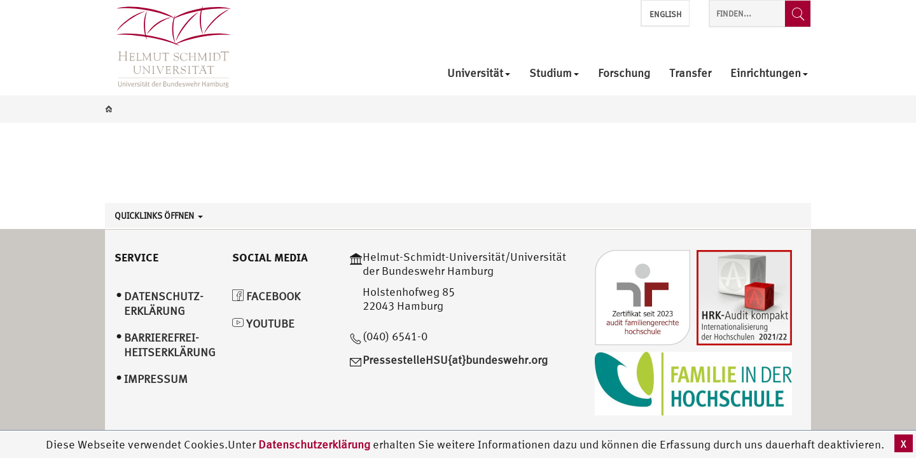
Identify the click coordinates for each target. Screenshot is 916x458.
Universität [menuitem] (478, 73)
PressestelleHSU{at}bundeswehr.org (455, 359)
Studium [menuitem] (554, 73)
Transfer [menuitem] (690, 73)
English (665, 14)
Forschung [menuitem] (624, 73)
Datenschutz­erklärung (164, 303)
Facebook (266, 296)
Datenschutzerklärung (314, 444)
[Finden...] (797, 14)
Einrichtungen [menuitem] (769, 73)
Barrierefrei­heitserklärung (170, 345)
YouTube (263, 323)
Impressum (156, 378)
